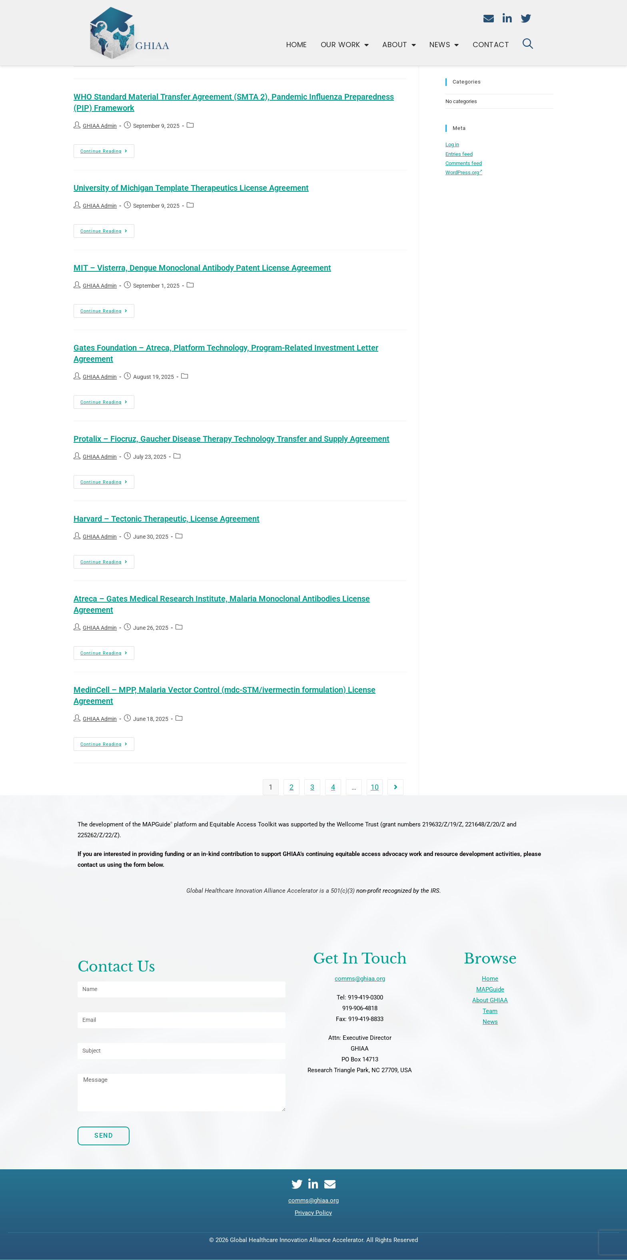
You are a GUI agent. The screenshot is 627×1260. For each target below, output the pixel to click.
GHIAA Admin (100, 126)
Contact (491, 45)
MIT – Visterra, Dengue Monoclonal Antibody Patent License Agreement (202, 268)
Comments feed (463, 163)
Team (490, 1011)
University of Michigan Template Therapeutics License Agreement (191, 188)
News (444, 44)
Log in (452, 144)
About (399, 44)
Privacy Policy (313, 1212)
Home (296, 45)
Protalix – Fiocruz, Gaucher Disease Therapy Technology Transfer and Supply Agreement (231, 439)
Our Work (345, 44)
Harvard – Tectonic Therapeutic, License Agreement (167, 519)
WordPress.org (463, 172)
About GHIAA (490, 1000)
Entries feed (459, 154)
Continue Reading (107, 149)
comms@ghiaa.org (360, 978)
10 (375, 787)
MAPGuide (490, 989)
